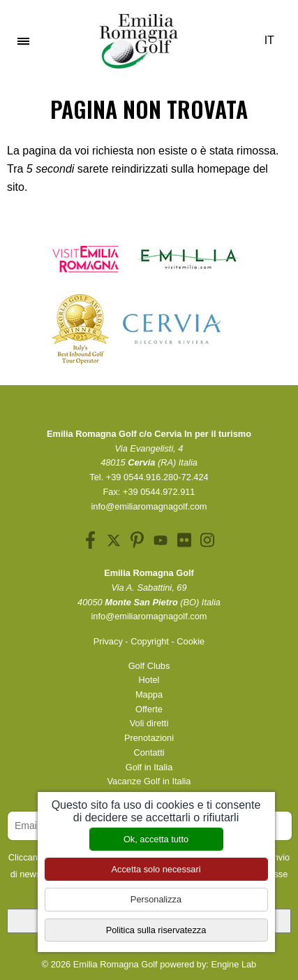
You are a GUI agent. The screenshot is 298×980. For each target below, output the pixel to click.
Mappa (149, 694)
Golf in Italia (149, 767)
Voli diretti (149, 723)
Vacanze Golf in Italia (149, 781)
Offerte (149, 709)
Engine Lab (233, 964)
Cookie (190, 641)
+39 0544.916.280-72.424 (157, 477)
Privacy (108, 641)
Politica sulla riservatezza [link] (156, 930)
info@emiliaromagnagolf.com (149, 506)
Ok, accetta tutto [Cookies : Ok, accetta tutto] (156, 839)
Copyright (150, 641)
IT (274, 40)
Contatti (148, 752)
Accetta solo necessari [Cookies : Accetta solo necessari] (155, 869)
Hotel (149, 680)
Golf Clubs (149, 666)
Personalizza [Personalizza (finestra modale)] (156, 899)
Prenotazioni (149, 738)
